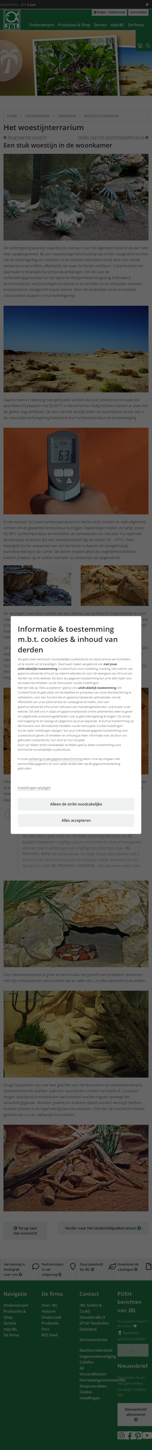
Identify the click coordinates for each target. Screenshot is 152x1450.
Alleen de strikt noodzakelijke (76, 804)
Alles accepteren (76, 820)
